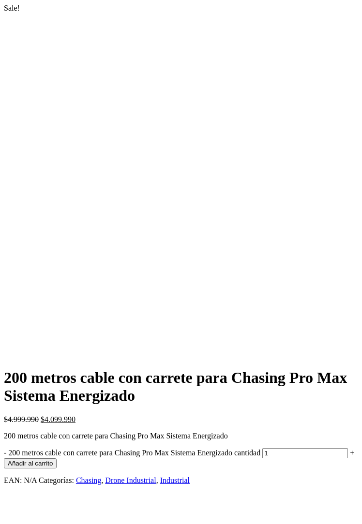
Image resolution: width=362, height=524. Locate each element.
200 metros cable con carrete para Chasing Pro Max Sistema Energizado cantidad (134, 453)
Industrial (175, 480)
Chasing (88, 480)
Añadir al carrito (30, 463)
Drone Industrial (130, 480)
